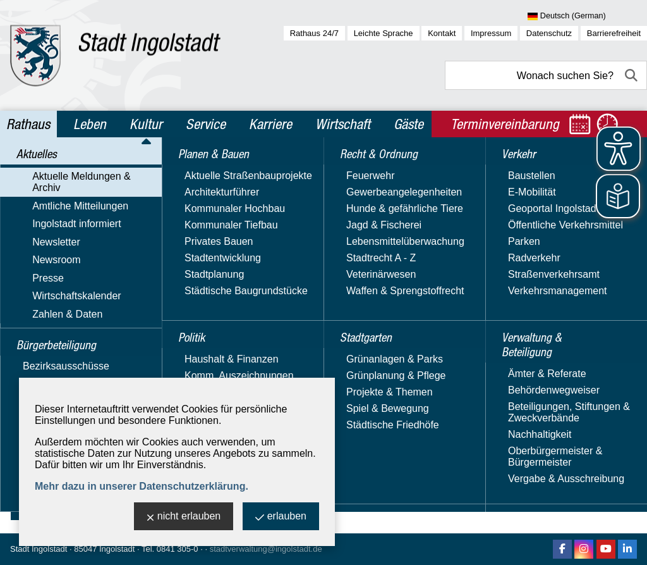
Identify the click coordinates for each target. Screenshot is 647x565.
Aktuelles (40, 169)
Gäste (408, 124)
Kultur (146, 124)
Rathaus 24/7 (314, 33)
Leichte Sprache (383, 33)
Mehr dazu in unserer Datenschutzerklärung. (141, 486)
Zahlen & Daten (52, 320)
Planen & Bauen (57, 371)
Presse (33, 283)
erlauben (280, 517)
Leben (89, 124)
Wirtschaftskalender (61, 302)
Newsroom (41, 265)
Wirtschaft (342, 124)
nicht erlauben (184, 517)
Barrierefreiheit (614, 33)
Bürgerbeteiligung (62, 343)
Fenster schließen (400, 354)
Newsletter (41, 247)
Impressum (491, 33)
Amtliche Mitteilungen (65, 210)
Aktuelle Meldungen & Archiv (81, 192)
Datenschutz (549, 33)
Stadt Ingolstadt (38, 549)
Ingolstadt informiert (61, 228)
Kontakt (442, 33)
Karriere (270, 124)
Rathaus (28, 124)
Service (206, 124)
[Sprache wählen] (587, 16)
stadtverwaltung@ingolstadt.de (266, 549)
